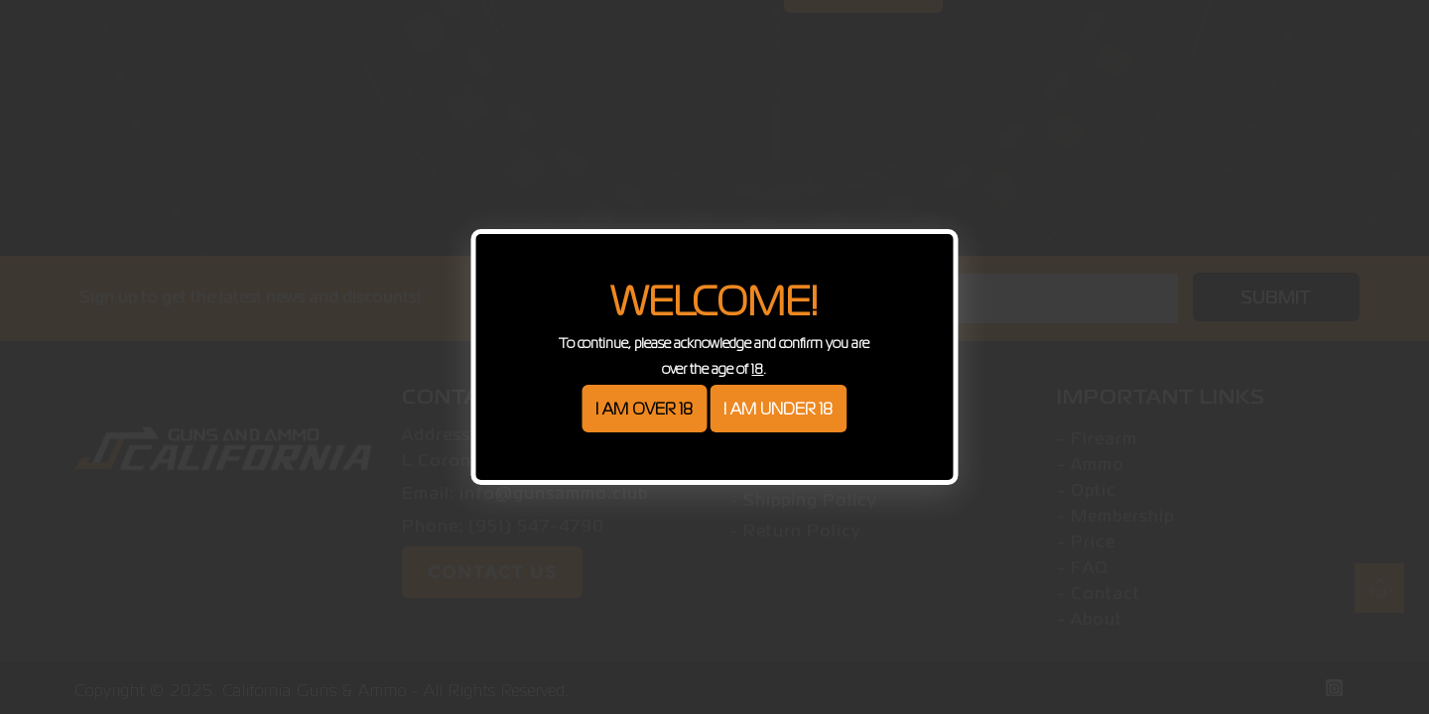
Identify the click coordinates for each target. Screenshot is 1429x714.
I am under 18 (778, 408)
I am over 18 (644, 408)
